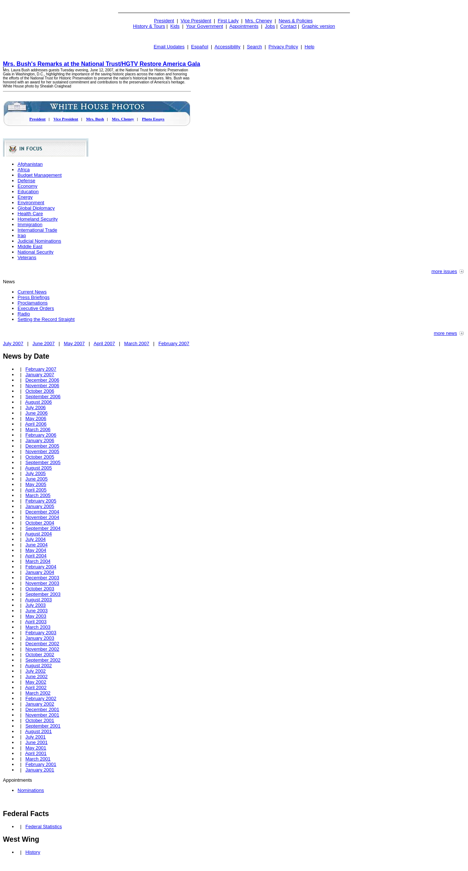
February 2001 (40, 764)
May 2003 (35, 616)
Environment (31, 202)
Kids (175, 26)
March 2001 (37, 759)
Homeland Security (38, 219)
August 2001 (38, 731)
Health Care (30, 213)
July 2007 (13, 343)
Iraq (22, 235)
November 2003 (42, 583)
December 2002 (42, 643)
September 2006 (42, 396)
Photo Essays (153, 119)
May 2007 (74, 343)
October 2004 (39, 523)
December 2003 (42, 577)
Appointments (243, 26)
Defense (26, 180)
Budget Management (40, 175)
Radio (24, 314)
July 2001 (35, 737)
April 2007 (104, 343)
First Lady (228, 20)
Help (309, 46)
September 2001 (42, 726)
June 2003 (36, 610)
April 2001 (36, 753)
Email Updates (169, 46)
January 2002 (39, 704)
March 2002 (37, 693)
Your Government (204, 26)
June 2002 (36, 676)
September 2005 (42, 462)
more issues (444, 271)
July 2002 (35, 671)
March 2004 (37, 561)
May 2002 (35, 682)
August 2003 (38, 599)
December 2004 (42, 512)
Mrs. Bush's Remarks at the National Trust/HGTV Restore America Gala (101, 64)
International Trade (37, 230)
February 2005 (40, 501)
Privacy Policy (283, 46)
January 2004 (39, 572)
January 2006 (39, 440)
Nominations (31, 790)
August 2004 (38, 534)
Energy (25, 197)
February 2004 (40, 566)
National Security (35, 252)
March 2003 (37, 627)
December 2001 (42, 709)
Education (28, 191)
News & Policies (296, 20)
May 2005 (35, 484)
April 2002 (36, 687)
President (164, 20)
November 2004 (42, 517)
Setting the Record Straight (46, 319)
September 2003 (42, 594)
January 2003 (39, 638)
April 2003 (36, 621)
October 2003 (39, 588)
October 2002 (39, 654)
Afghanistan (30, 164)
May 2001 (35, 748)
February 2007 (173, 343)
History (32, 852)
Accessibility (228, 46)
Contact (288, 26)
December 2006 (42, 380)
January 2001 (39, 770)
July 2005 (35, 473)
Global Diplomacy (36, 208)
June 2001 (36, 742)
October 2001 (39, 720)
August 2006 (38, 402)
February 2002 (40, 698)
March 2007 (137, 343)
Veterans (27, 257)
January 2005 (39, 506)
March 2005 (37, 495)
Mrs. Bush (95, 119)
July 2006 (35, 407)
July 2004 (35, 539)
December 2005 (42, 446)
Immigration (30, 224)
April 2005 (36, 490)
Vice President (196, 20)
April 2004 (36, 555)
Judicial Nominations (39, 241)
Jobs (270, 26)
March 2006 (37, 429)
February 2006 (40, 435)
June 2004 (36, 544)
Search (254, 46)
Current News (32, 292)
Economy (27, 186)
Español (199, 46)
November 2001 (42, 715)
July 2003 (35, 605)
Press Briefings (33, 297)
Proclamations (33, 303)
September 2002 (42, 660)
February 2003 (40, 632)
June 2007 (44, 343)
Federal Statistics (43, 826)
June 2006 (36, 413)
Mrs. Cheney (258, 20)
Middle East (30, 246)
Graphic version (318, 26)
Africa (24, 169)
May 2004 (35, 550)
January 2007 (39, 374)
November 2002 (42, 649)
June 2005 (36, 479)
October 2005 (39, 457)
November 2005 (42, 451)
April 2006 (36, 424)
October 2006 (39, 391)
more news (445, 333)
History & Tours (149, 26)
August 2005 (38, 468)
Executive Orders (36, 308)
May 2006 (35, 418)
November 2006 (42, 385)
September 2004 (42, 528)
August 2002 (38, 665)
